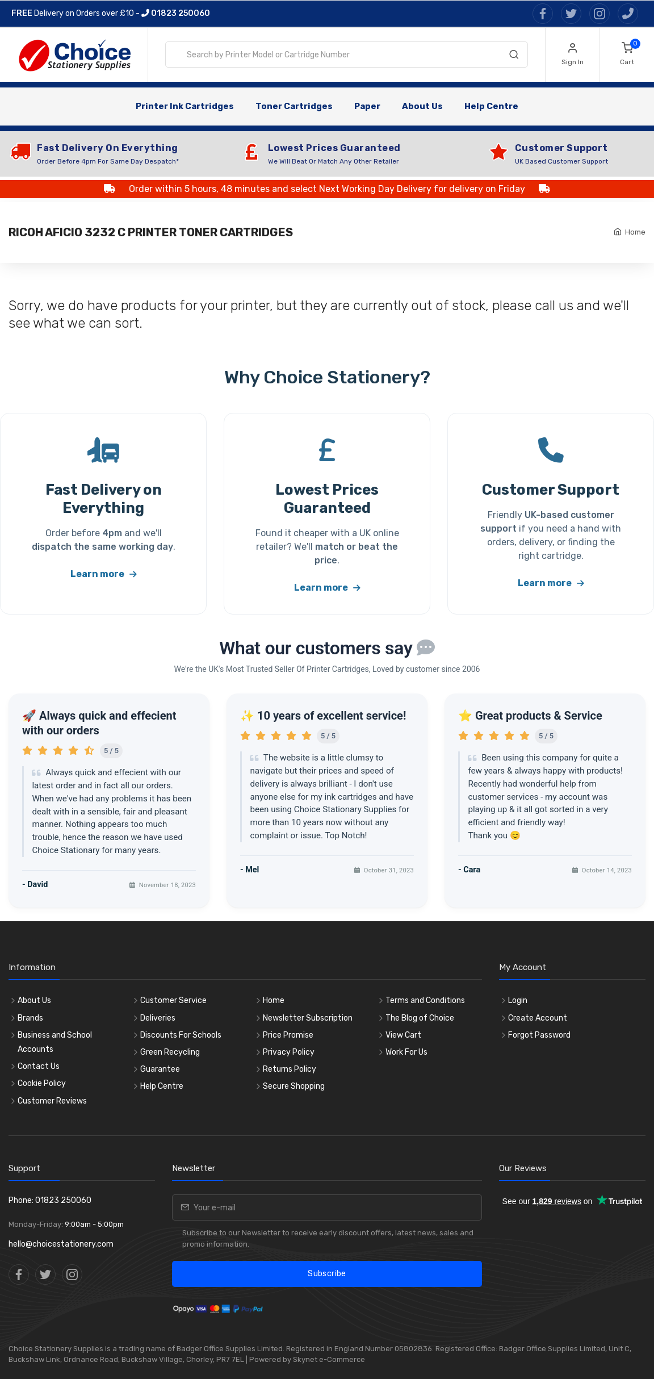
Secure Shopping (294, 1086)
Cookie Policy (42, 1083)
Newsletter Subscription (308, 1018)
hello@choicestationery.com (61, 1244)
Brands (30, 1018)
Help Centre (491, 106)
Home (635, 232)
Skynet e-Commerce (329, 1359)
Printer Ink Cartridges (185, 106)
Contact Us (39, 1066)
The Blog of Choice (419, 1018)
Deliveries (157, 1018)
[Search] (513, 56)
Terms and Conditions (425, 1000)
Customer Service (173, 1000)
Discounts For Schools (180, 1035)
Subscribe (327, 1273)
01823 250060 (175, 13)
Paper (367, 106)
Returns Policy (289, 1069)
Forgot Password (539, 1035)
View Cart (403, 1035)
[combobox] (346, 54)
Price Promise (288, 1035)
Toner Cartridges (294, 106)
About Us (422, 106)
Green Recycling (170, 1052)
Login (517, 1000)
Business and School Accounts (55, 1042)
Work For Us (406, 1052)
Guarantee (160, 1069)
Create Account (537, 1018)
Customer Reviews (52, 1101)
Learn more (103, 574)
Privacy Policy (289, 1052)
